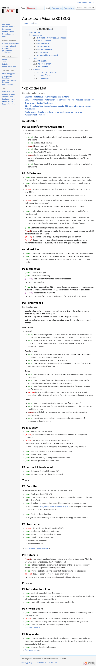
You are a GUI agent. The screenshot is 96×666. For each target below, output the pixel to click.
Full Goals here (31, 628)
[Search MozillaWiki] (85, 7)
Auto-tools (29, 23)
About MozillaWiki (41, 663)
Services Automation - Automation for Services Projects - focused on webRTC (59, 100)
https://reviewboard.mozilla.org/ (52, 507)
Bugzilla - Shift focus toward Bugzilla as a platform (47, 97)
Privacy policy (27, 663)
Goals (36, 23)
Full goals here (31, 650)
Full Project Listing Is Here (36, 548)
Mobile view (53, 663)
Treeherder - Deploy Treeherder (39, 103)
